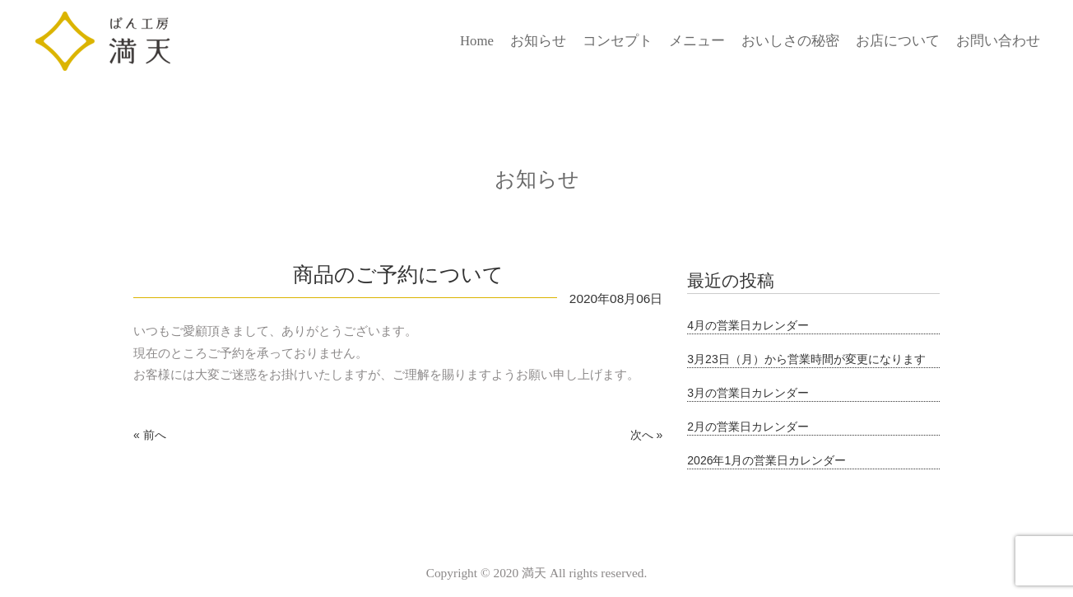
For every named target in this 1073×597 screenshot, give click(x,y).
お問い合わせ (998, 41)
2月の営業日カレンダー (748, 426)
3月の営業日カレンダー (748, 392)
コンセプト (618, 41)
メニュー (697, 41)
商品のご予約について (398, 275)
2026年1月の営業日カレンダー (766, 460)
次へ (641, 434)
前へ (154, 434)
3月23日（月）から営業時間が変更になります (806, 359)
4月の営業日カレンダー (748, 325)
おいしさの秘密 (790, 41)
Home (477, 41)
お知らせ (538, 41)
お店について (898, 41)
